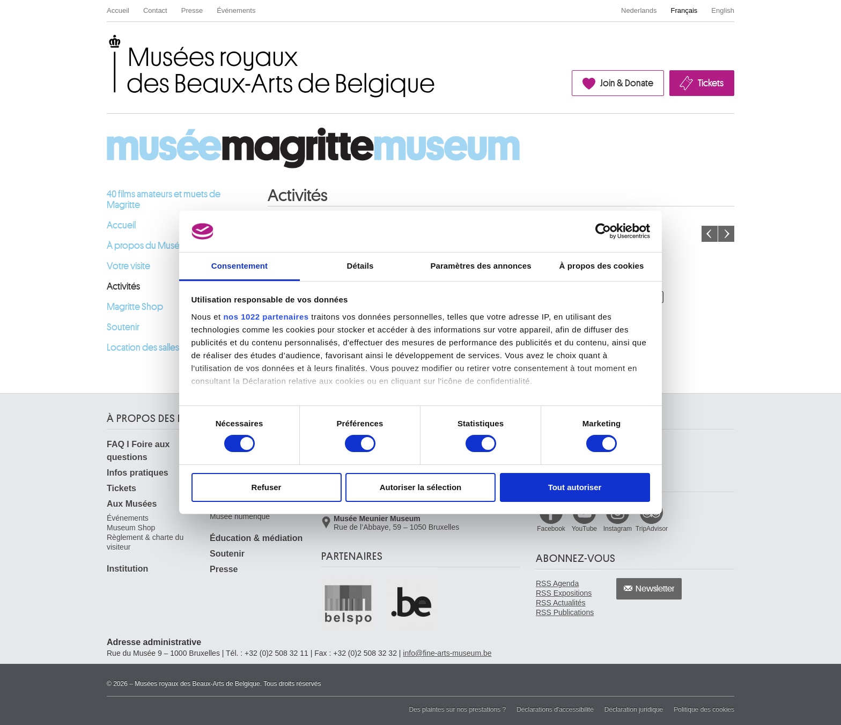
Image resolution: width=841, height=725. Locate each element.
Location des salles (143, 347)
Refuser (267, 487)
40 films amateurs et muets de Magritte (163, 199)
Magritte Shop (135, 307)
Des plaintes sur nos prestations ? (457, 709)
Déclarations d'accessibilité (555, 709)
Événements (236, 10)
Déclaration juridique (633, 709)
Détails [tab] (360, 265)
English (722, 10)
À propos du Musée (146, 245)
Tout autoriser (575, 487)
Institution (127, 568)
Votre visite (128, 266)
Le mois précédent (710, 234)
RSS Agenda (557, 583)
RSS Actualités (561, 602)
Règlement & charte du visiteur (145, 542)
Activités (123, 286)
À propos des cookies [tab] (601, 265)
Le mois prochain (726, 234)
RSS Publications (565, 612)
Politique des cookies (704, 709)
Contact (155, 10)
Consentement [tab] (239, 265)
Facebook (551, 528)
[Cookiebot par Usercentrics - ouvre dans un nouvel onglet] (603, 231)
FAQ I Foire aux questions (138, 451)
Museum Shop (131, 527)
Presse (192, 10)
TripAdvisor (652, 528)
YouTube (584, 528)
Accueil (118, 10)
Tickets (711, 83)
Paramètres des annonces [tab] (480, 265)
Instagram (617, 528)
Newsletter (655, 589)
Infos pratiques (137, 472)
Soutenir (123, 327)
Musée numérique (240, 516)
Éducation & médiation (256, 538)
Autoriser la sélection (421, 487)
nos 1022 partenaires (265, 316)
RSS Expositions (564, 593)
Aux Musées (132, 503)
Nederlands (639, 10)
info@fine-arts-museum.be (447, 653)
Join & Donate (626, 83)
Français (684, 10)
